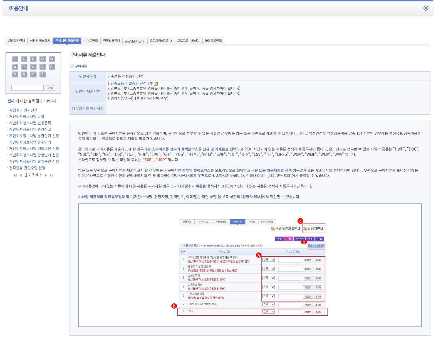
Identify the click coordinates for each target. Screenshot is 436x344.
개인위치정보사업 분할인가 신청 (34, 135)
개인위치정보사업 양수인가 (30, 142)
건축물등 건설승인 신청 (27, 167)
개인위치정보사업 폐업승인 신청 (34, 148)
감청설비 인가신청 (23, 110)
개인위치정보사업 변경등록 (30, 123)
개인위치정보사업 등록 (26, 116)
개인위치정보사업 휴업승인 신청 (34, 161)
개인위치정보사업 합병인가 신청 (34, 155)
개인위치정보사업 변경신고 (30, 129)
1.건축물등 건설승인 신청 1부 (132, 83)
